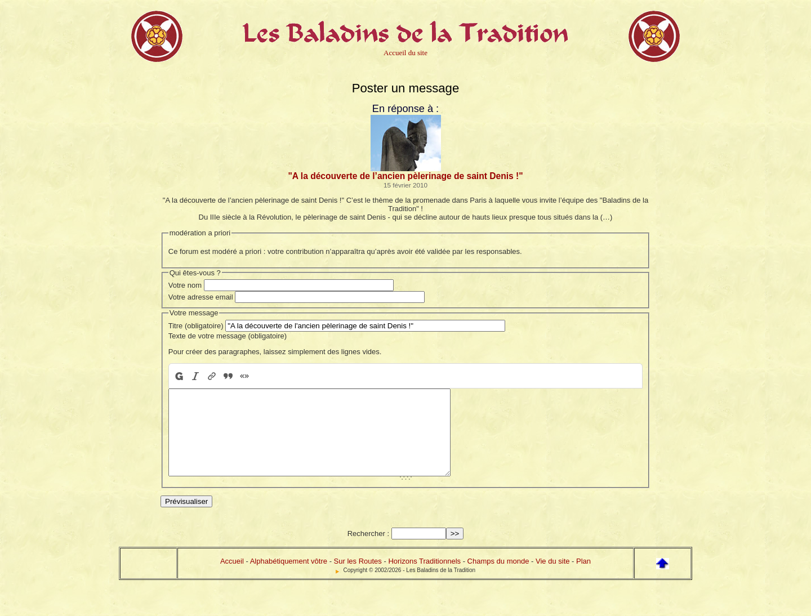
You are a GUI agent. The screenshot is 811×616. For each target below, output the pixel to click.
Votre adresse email (200, 297)
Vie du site (552, 578)
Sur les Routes (358, 578)
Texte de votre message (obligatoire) (227, 336)
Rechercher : (368, 550)
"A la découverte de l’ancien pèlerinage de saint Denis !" (405, 176)
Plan (583, 578)
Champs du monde (498, 578)
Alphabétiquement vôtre (288, 578)
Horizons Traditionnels (424, 578)
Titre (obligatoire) (196, 326)
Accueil (232, 578)
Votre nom (185, 285)
